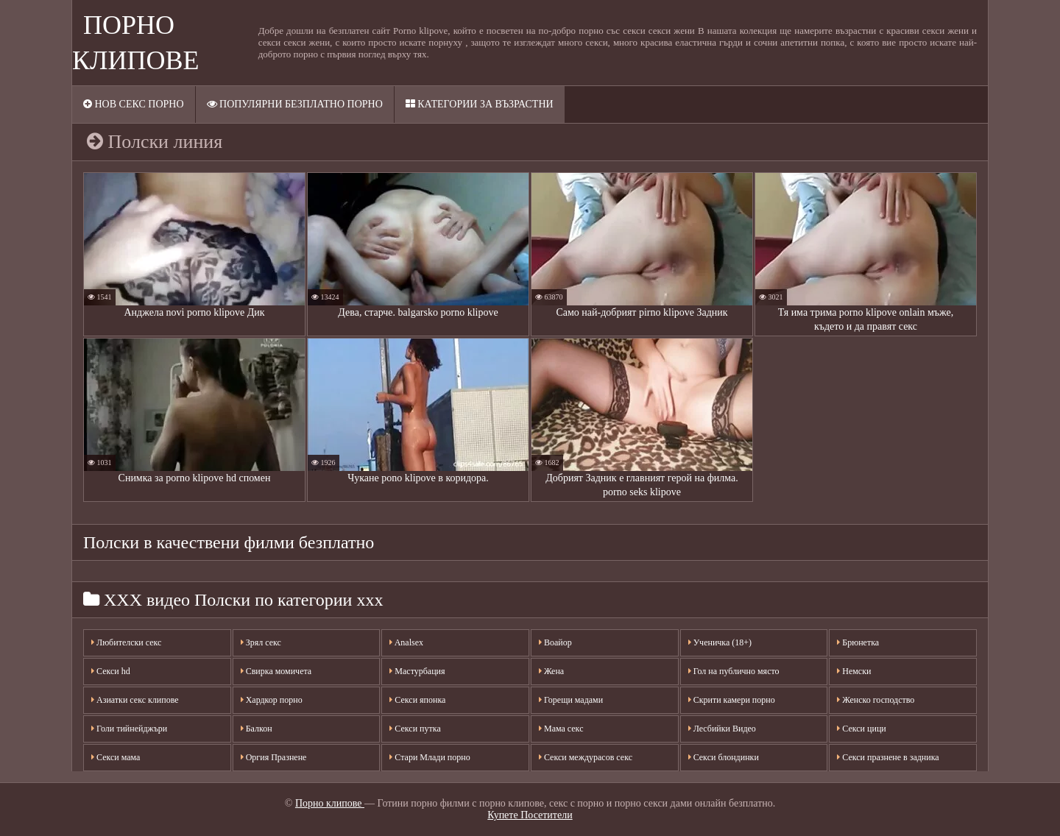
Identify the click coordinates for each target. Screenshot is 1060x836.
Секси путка (414, 728)
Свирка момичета (276, 671)
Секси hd (110, 671)
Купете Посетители (529, 815)
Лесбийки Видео (722, 728)
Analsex (406, 642)
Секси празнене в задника (888, 757)
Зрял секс (261, 642)
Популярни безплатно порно (295, 104)
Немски (854, 671)
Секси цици (861, 728)
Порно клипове (329, 803)
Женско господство (875, 700)
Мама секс (561, 728)
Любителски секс (126, 642)
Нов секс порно (133, 104)
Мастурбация (417, 671)
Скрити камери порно (731, 700)
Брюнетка (858, 642)
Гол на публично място (734, 671)
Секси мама (115, 757)
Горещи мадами (571, 700)
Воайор (555, 642)
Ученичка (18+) (720, 642)
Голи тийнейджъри (129, 728)
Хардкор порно (272, 700)
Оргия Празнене (274, 757)
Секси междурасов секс (585, 757)
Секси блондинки (723, 757)
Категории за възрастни (480, 104)
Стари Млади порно (429, 757)
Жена (551, 671)
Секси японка (417, 700)
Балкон (256, 728)
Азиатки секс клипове (135, 700)
